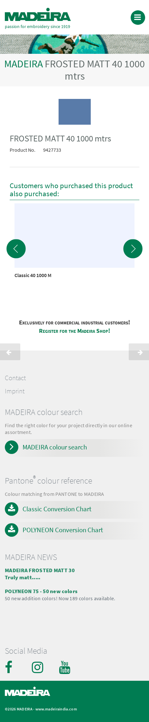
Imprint (14, 391)
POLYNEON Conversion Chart (63, 529)
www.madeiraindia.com (56, 709)
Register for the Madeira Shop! (74, 330)
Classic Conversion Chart (57, 509)
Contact (15, 378)
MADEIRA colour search (55, 447)
